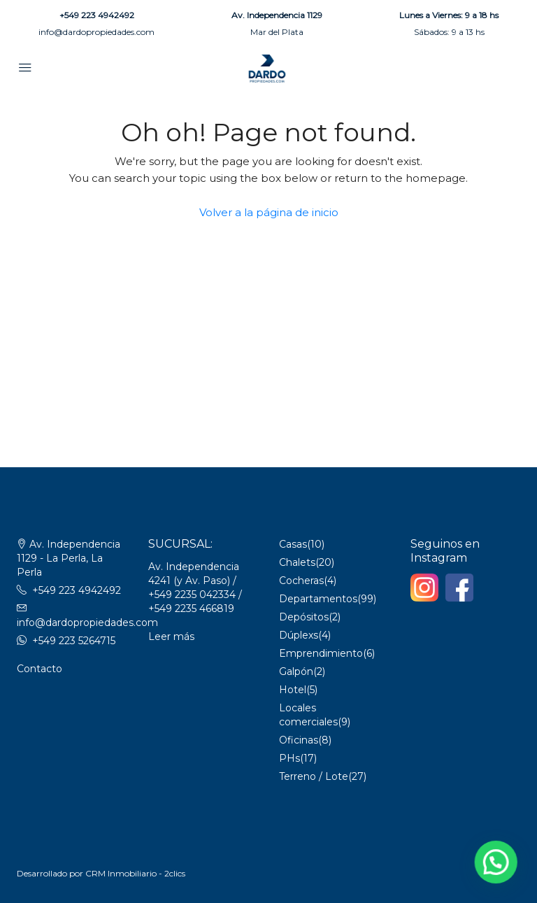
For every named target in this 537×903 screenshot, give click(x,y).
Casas (293, 544)
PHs (289, 758)
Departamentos (318, 598)
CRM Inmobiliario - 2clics (135, 873)
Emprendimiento (321, 653)
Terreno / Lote (313, 776)
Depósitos (304, 617)
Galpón (296, 671)
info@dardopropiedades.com (96, 32)
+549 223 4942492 (96, 15)
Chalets (297, 562)
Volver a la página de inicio (268, 212)
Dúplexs (298, 635)
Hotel (292, 689)
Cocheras (301, 580)
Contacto (39, 668)
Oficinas (298, 740)
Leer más (171, 636)
